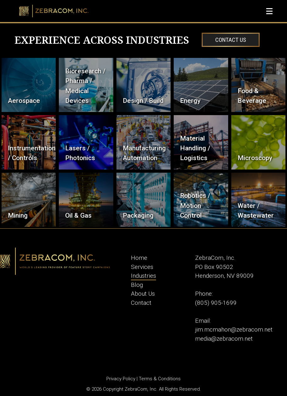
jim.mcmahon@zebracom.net (234, 329)
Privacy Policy (120, 379)
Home (139, 257)
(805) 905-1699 (216, 302)
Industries (143, 275)
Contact (141, 302)
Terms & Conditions (160, 379)
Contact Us (230, 39)
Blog (137, 284)
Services (142, 267)
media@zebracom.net (224, 338)
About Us (143, 293)
